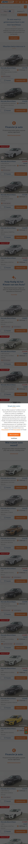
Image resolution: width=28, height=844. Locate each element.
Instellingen (14, 438)
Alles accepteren (14, 434)
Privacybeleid (4, 429)
